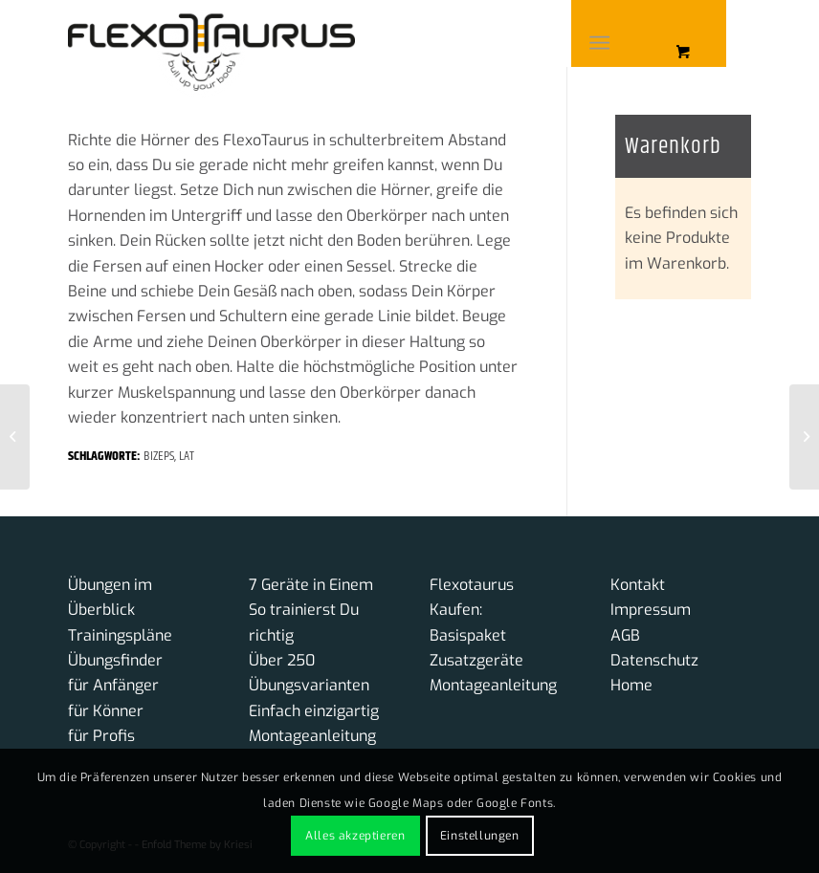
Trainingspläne (120, 635)
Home (631, 685)
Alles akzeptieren (355, 835)
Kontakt (637, 585)
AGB (625, 635)
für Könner (106, 711)
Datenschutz (654, 660)
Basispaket (468, 635)
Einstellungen (480, 835)
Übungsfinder (115, 660)
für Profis (101, 736)
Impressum (650, 610)
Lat (186, 456)
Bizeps (159, 456)
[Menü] (599, 43)
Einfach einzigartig (314, 711)
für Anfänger (113, 685)
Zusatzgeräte (476, 660)
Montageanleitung (312, 736)
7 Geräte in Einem (311, 585)
